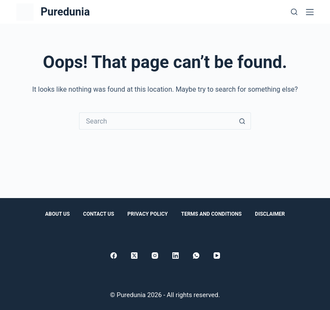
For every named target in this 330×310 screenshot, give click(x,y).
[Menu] (310, 12)
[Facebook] (113, 255)
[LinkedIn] (175, 255)
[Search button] (242, 121)
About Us (57, 214)
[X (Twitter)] (134, 255)
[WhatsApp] (196, 255)
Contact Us (98, 214)
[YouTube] (217, 255)
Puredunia (65, 12)
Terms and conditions (211, 214)
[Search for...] (156, 121)
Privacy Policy (148, 214)
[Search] (294, 12)
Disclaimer (270, 214)
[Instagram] (155, 255)
